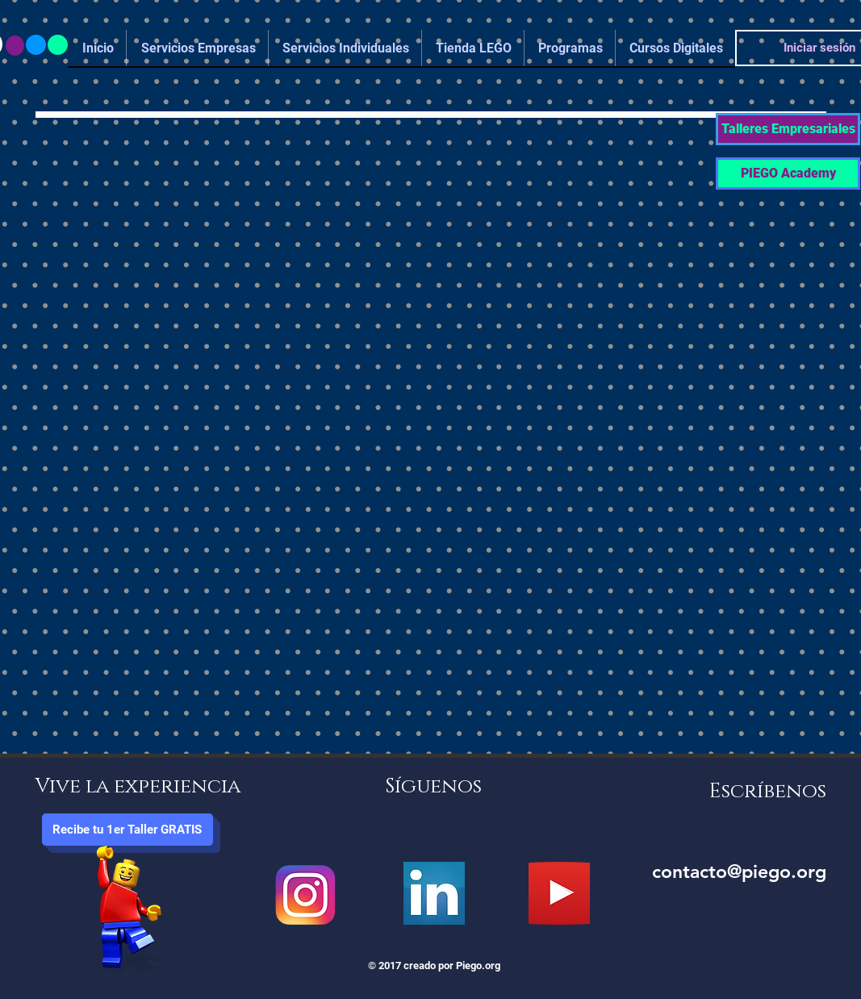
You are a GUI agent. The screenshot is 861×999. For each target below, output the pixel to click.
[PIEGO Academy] (788, 173)
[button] (788, 129)
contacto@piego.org (739, 871)
